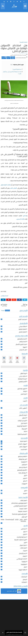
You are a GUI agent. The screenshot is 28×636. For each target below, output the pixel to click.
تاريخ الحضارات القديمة (20, 540)
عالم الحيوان (23, 545)
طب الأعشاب (22, 350)
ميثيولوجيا (23, 565)
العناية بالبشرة (22, 329)
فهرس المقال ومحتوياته (17, 65)
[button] (14, 591)
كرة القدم (23, 394)
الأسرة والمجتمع (21, 470)
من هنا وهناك (22, 459)
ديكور (24, 481)
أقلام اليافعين (22, 382)
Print (8, 57)
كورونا (24, 347)
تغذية (24, 494)
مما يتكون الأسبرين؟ (17, 69)
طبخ (25, 491)
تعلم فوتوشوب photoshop (18, 503)
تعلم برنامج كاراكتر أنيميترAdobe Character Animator (13, 520)
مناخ (25, 567)
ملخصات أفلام (22, 320)
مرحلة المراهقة (22, 379)
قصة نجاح (23, 423)
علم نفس (23, 529)
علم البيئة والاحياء (21, 537)
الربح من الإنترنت (22, 421)
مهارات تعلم (23, 447)
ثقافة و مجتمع (22, 457)
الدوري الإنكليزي (21, 389)
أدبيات (24, 401)
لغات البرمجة (22, 509)
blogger (3, 310)
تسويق (24, 418)
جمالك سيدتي (22, 327)
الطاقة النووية (22, 570)
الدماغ (25, 215)
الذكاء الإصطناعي (21, 559)
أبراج (25, 476)
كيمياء (24, 556)
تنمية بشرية (23, 441)
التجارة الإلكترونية (21, 426)
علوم (24, 532)
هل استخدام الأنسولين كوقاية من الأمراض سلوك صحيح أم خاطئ (14, 48)
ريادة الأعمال (22, 415)
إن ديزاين (24, 517)
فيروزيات (24, 484)
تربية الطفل (23, 374)
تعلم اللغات (23, 501)
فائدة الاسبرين (20, 219)
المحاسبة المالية (22, 434)
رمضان (24, 580)
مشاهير (24, 465)
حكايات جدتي (22, 376)
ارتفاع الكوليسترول (6, 185)
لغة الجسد (23, 450)
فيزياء (24, 551)
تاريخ (25, 543)
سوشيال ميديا (22, 473)
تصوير (24, 478)
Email (4, 57)
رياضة (24, 391)
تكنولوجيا (23, 462)
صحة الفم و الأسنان (21, 345)
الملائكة (24, 582)
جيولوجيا (24, 562)
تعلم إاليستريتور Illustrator (19, 514)
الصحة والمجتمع (22, 339)
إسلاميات (23, 577)
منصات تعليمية (22, 512)
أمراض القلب (13, 188)
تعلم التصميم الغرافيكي (20, 506)
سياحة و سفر (22, 467)
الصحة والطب (4, 296)
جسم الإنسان (22, 554)
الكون (24, 534)
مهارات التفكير (22, 444)
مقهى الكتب (22, 408)
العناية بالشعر (22, 332)
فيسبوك (24, 429)
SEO (25, 432)
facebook (7, 310)
